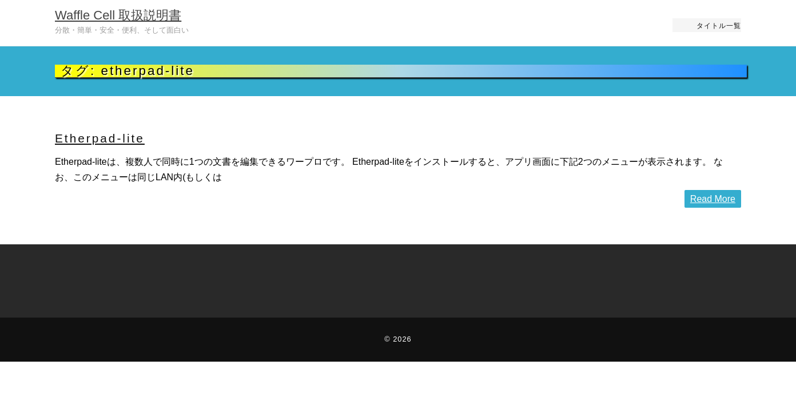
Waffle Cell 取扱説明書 (118, 15)
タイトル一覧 (719, 25)
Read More (712, 199)
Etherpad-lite (100, 138)
